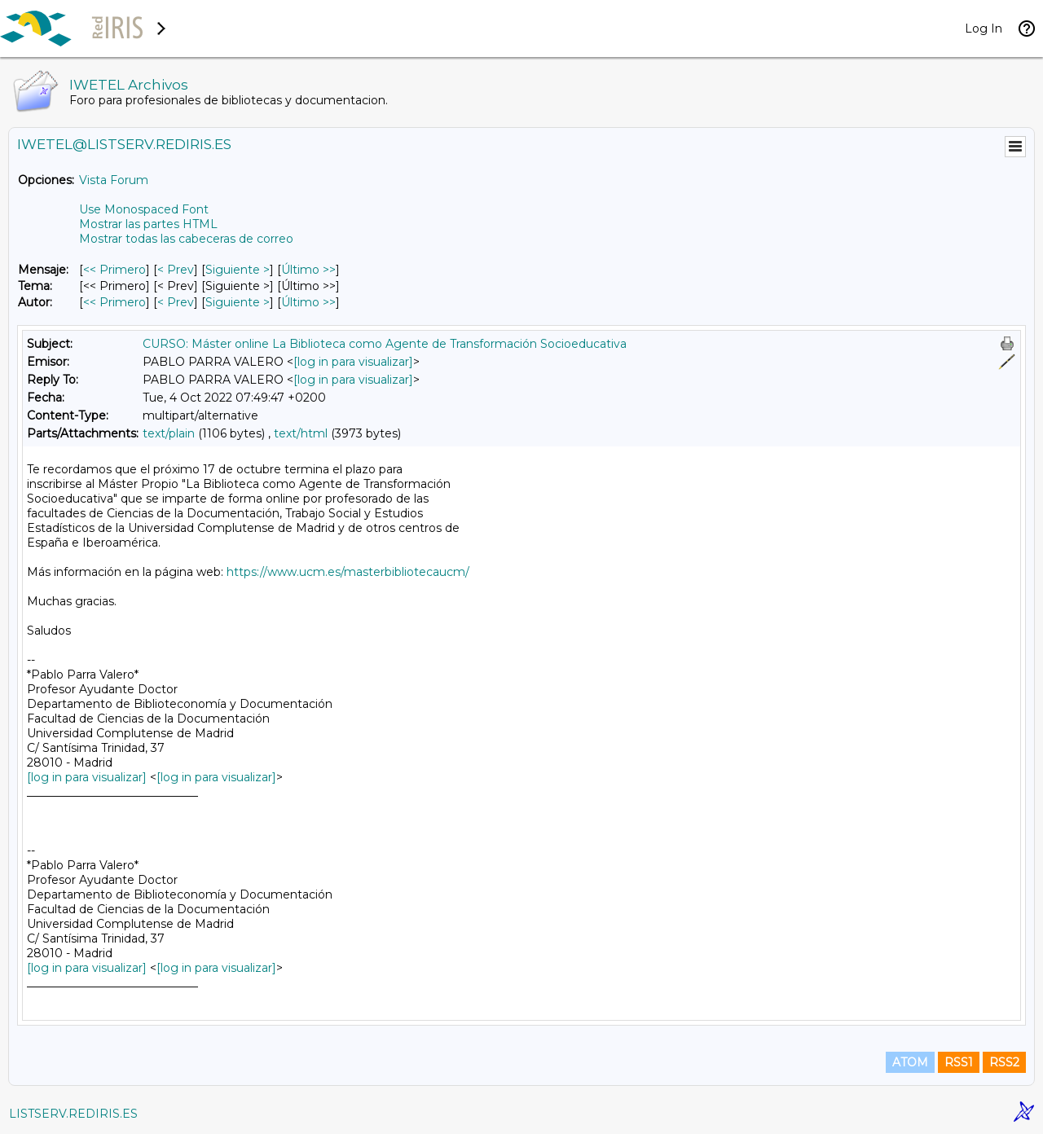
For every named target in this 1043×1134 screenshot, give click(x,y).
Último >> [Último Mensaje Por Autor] (308, 302)
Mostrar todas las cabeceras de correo (186, 238)
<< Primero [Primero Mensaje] (114, 269)
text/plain (169, 433)
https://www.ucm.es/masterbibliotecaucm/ (348, 572)
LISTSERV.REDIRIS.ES (73, 1113)
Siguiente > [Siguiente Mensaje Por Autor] (237, 302)
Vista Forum (113, 180)
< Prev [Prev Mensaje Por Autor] (175, 302)
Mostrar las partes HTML (148, 224)
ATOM (910, 1062)
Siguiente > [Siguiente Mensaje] (237, 269)
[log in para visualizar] (353, 361)
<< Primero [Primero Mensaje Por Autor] (114, 302)
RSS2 (1004, 1062)
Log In (983, 28)
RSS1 (958, 1062)
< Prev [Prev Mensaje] (175, 269)
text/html (301, 433)
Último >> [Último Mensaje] (308, 269)
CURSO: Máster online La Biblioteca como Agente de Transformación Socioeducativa (385, 343)
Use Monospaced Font (144, 209)
